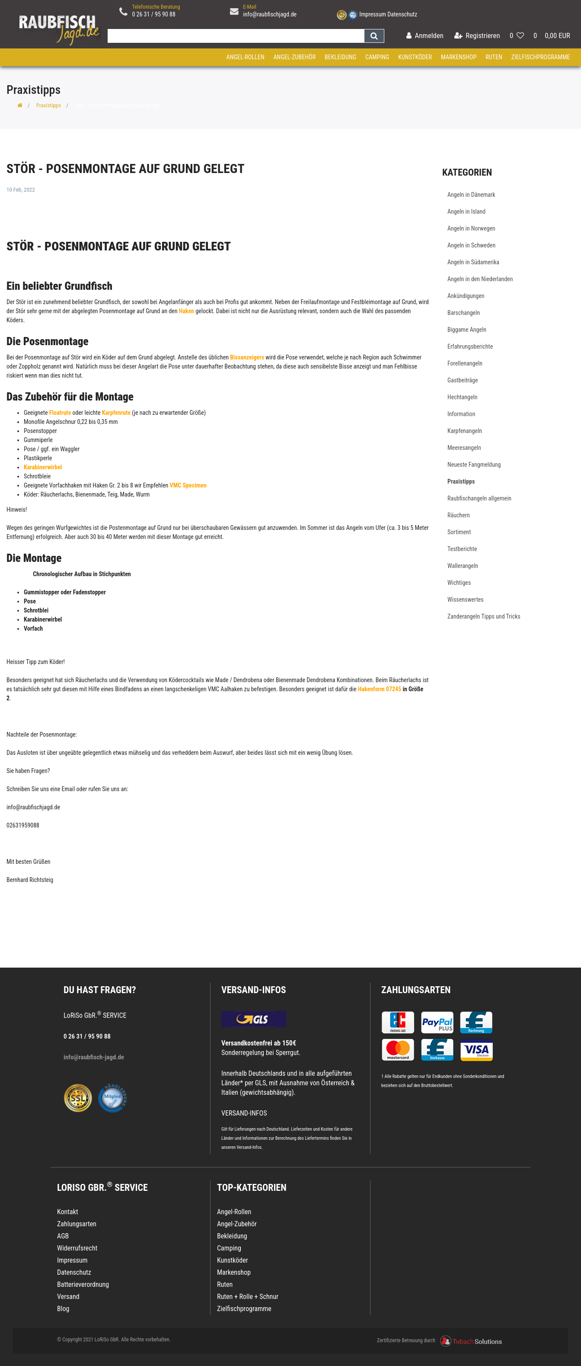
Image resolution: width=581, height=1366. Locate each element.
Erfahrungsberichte (470, 346)
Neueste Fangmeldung (474, 464)
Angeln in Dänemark (471, 194)
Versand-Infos (249, 1147)
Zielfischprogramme (540, 57)
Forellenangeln (464, 363)
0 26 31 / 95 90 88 (154, 14)
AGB (63, 1236)
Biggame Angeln (466, 329)
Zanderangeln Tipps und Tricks (483, 616)
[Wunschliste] (517, 36)
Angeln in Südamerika (473, 262)
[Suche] (374, 36)
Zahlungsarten (415, 989)
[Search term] (234, 36)
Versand (68, 1296)
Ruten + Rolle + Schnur (247, 1296)
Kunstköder (415, 57)
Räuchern (458, 515)
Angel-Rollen (246, 57)
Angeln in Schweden (471, 245)
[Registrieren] (477, 36)
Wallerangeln (462, 565)
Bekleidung (340, 57)
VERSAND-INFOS (253, 989)
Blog (63, 1309)
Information (461, 413)
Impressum (372, 14)
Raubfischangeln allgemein (479, 498)
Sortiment (459, 532)
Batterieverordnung (83, 1284)
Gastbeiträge (462, 380)
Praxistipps (48, 105)
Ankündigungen (466, 295)
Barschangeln (463, 312)
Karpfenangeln (464, 430)
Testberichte (462, 548)
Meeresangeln (464, 447)
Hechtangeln (462, 397)
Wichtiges (459, 582)
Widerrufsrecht (77, 1248)
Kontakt (67, 1212)
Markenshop (459, 57)
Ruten (493, 57)
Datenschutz (402, 14)
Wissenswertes (465, 599)
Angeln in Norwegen (471, 228)
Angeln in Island (466, 211)
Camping (377, 57)
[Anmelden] (425, 36)
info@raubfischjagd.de (270, 14)
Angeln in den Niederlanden (480, 279)
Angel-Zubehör (294, 57)
